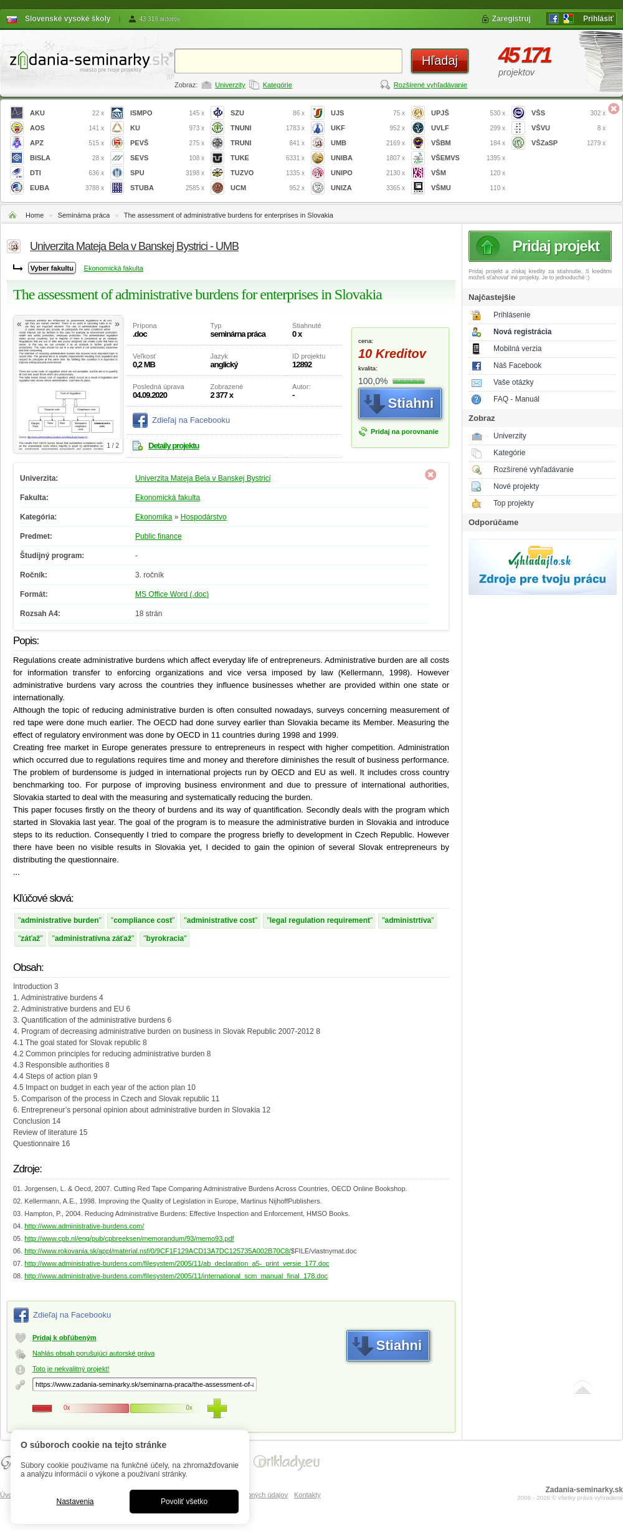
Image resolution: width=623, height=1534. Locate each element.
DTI (67, 173)
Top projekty (513, 503)
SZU (268, 113)
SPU (167, 173)
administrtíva (408, 920)
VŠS (568, 113)
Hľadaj (440, 60)
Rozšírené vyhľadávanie (430, 85)
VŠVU (568, 128)
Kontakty (307, 1494)
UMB (368, 143)
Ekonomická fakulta (113, 268)
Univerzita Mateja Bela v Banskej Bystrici (202, 478)
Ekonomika (153, 517)
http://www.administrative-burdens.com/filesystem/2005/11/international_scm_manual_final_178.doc (176, 1276)
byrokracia (165, 938)
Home (35, 215)
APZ (67, 143)
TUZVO (268, 173)
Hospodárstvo (204, 517)
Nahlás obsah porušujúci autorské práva (93, 1353)
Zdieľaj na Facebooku (191, 420)
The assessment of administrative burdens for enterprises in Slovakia (228, 215)
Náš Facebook (517, 365)
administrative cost (221, 920)
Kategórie (277, 85)
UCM (268, 188)
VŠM (468, 173)
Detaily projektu (173, 445)
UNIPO (368, 173)
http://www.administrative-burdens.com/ (84, 1226)
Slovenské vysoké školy (67, 18)
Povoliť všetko (184, 1501)
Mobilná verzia (517, 348)
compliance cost (142, 920)
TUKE (268, 158)
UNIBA (368, 158)
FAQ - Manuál (516, 399)
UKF (368, 128)
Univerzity (230, 85)
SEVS (167, 158)
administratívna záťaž (93, 938)
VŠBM (468, 143)
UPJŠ (468, 113)
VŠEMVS (468, 158)
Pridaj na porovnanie (405, 431)
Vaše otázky (513, 382)
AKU (67, 113)
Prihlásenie (511, 315)
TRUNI (268, 143)
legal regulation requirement (320, 920)
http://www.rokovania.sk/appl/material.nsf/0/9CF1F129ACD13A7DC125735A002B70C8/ (157, 1251)
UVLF (468, 128)
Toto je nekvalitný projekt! (71, 1368)
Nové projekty (516, 486)
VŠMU (468, 188)
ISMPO (167, 113)
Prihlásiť (598, 18)
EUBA (67, 188)
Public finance (158, 536)
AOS (67, 128)
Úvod (8, 1494)
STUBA (167, 188)
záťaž (30, 938)
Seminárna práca (84, 215)
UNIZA (368, 188)
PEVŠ (167, 143)
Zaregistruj (511, 18)
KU (167, 128)
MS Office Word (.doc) (172, 594)
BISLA (67, 158)
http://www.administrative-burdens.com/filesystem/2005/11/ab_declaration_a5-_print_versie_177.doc (176, 1263)
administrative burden (59, 920)
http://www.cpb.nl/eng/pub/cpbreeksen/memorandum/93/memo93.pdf (129, 1238)
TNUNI (268, 128)
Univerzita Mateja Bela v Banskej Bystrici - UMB (134, 246)
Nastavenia (74, 1501)
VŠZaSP (568, 143)
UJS (368, 113)
